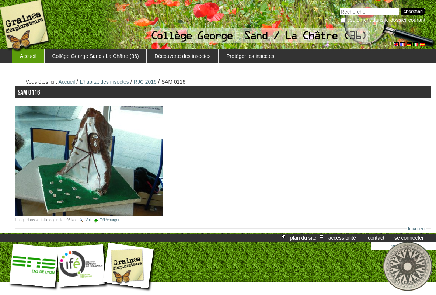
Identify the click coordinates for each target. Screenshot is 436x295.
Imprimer (416, 228)
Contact (376, 238)
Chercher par (339, 7)
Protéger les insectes (250, 56)
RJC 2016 (145, 82)
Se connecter (409, 238)
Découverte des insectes (182, 56)
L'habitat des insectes (104, 82)
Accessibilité (342, 238)
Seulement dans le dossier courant (386, 20)
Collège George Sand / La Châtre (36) (95, 56)
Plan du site (303, 238)
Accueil (28, 56)
